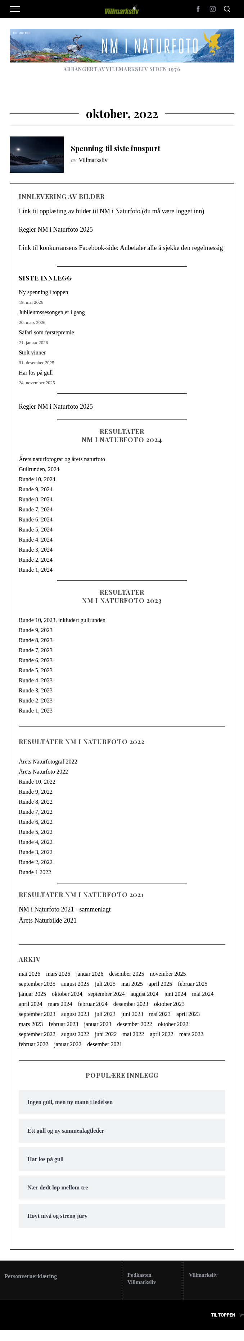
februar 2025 (192, 984)
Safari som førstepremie (46, 332)
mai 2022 (133, 1034)
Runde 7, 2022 (36, 812)
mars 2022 (191, 1034)
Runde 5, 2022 (36, 832)
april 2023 (188, 1014)
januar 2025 (32, 994)
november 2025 (168, 974)
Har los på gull (36, 373)
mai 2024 (202, 994)
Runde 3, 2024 (36, 550)
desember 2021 (104, 1044)
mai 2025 (132, 984)
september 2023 (37, 1014)
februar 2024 (93, 1004)
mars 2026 (58, 974)
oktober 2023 (169, 1004)
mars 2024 (60, 1004)
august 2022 (75, 1034)
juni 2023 (132, 1014)
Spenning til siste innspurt (116, 148)
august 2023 (75, 1014)
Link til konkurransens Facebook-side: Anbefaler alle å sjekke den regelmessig (121, 247)
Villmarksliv (93, 160)
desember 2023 (130, 1004)
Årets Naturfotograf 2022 (48, 761)
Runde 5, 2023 (36, 670)
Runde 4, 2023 (36, 680)
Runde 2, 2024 (36, 560)
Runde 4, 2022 (36, 842)
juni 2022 (106, 1034)
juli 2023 (105, 1014)
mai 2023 (160, 1014)
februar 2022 (33, 1044)
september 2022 (37, 1034)
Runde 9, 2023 (36, 630)
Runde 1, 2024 (36, 570)
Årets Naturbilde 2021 (48, 920)
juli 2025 (105, 984)
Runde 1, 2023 (36, 710)
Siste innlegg (45, 278)
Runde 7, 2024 (36, 509)
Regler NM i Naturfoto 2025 (56, 229)
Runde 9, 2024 (36, 489)
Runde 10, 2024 (37, 479)
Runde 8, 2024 (36, 499)
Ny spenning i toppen (43, 292)
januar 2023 (97, 1024)
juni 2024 (175, 994)
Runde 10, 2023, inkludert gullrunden (62, 620)
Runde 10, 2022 (37, 782)
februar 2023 (63, 1024)
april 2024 (30, 1004)
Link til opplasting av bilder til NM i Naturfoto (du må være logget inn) (111, 211)
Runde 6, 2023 (36, 660)
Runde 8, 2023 (36, 640)
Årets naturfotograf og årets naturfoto (62, 459)
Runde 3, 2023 (36, 690)
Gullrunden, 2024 (39, 469)
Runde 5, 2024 (36, 529)
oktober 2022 (173, 1024)
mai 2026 (29, 974)
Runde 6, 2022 (36, 822)
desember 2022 (134, 1024)
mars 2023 (31, 1024)
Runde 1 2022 (35, 872)
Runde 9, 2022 (36, 792)
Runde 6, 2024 (36, 519)
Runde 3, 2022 (36, 852)
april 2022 (161, 1034)
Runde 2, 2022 (36, 862)
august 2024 (145, 994)
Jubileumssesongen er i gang (52, 312)
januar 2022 (67, 1044)
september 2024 (106, 994)
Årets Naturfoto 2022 (43, 772)
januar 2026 (89, 974)
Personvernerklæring (30, 1276)
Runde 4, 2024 (36, 540)
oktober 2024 (67, 994)
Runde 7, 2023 (36, 650)
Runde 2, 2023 (36, 700)
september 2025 (37, 984)
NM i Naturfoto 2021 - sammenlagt (64, 909)
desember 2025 (126, 974)
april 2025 (160, 984)
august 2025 (75, 984)
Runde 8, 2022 (36, 802)
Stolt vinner (32, 352)
